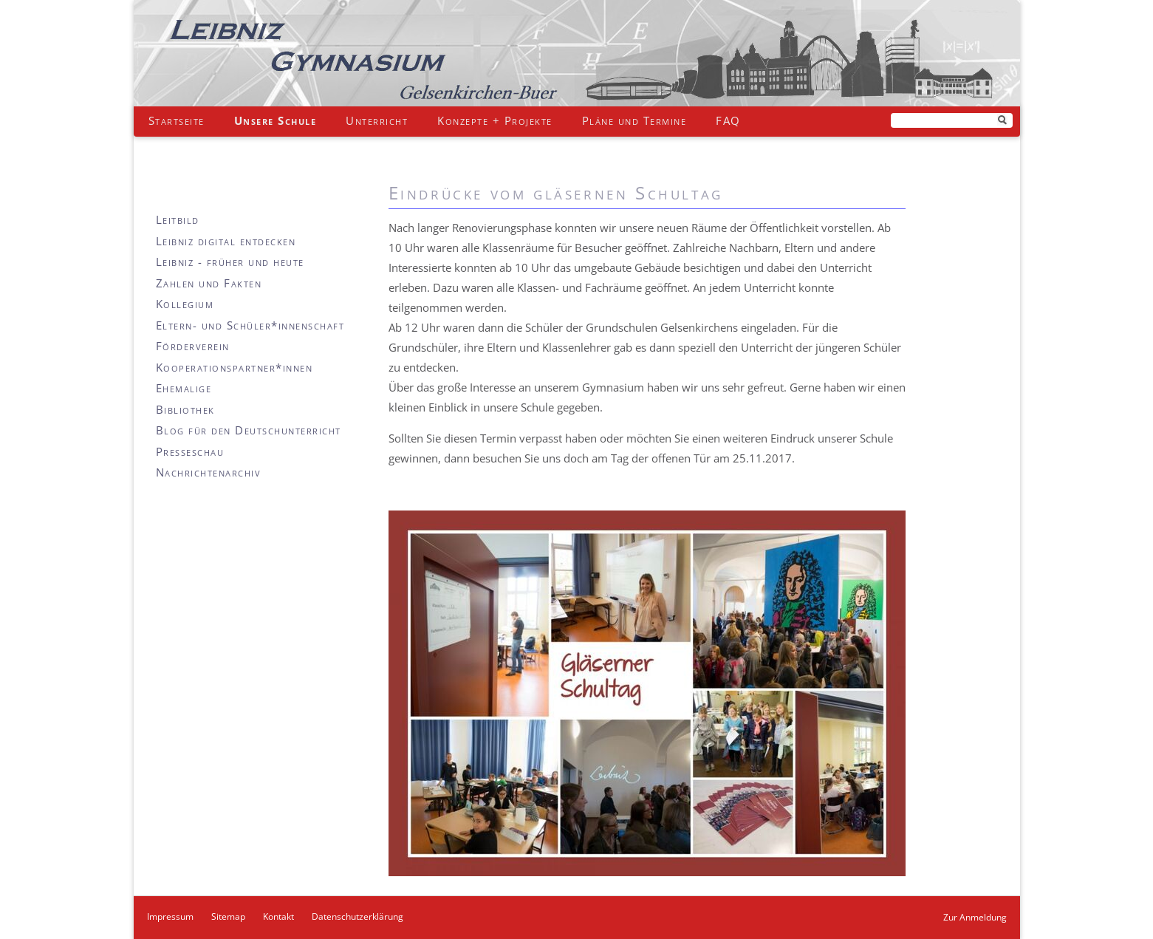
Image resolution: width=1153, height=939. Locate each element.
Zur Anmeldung (975, 917)
